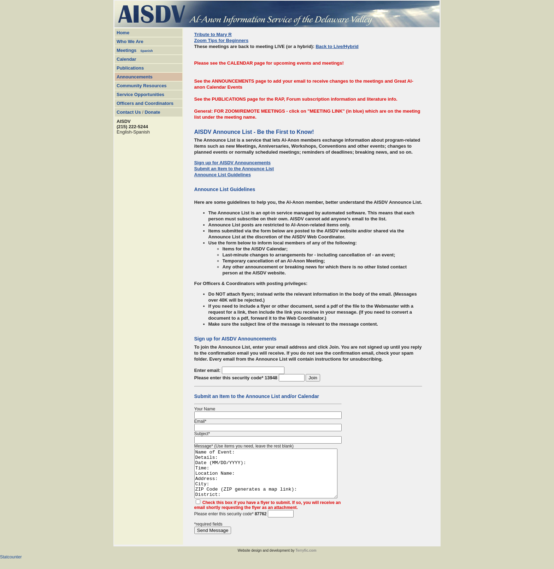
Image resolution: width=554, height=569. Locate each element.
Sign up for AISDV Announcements (232, 162)
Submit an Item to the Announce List (234, 168)
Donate (152, 112)
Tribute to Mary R (213, 34)
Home (123, 32)
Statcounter (11, 566)
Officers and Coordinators (145, 103)
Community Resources (142, 85)
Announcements (135, 76)
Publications (130, 68)
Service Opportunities (140, 94)
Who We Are (130, 41)
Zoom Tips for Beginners (221, 40)
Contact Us (129, 112)
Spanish (146, 51)
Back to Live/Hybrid (337, 46)
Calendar (126, 59)
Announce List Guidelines (222, 174)
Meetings (126, 50)
